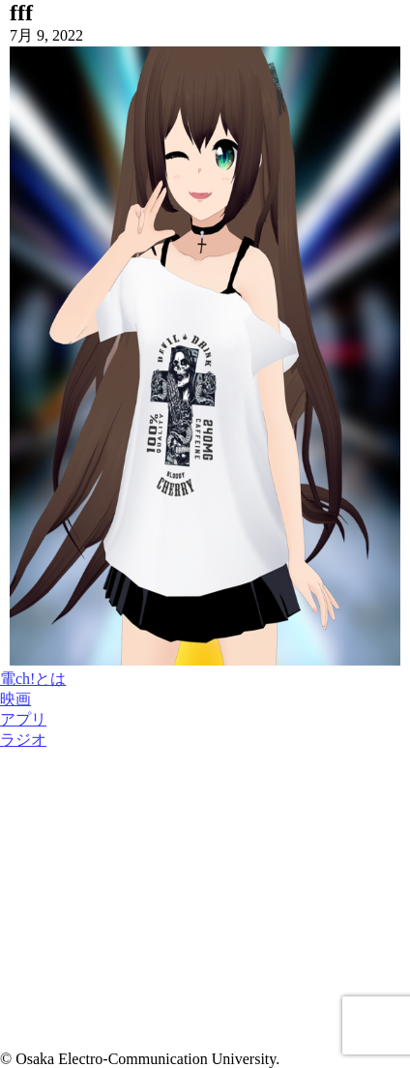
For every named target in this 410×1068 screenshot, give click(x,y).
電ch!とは (33, 678)
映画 (15, 699)
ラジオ (23, 739)
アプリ (23, 719)
